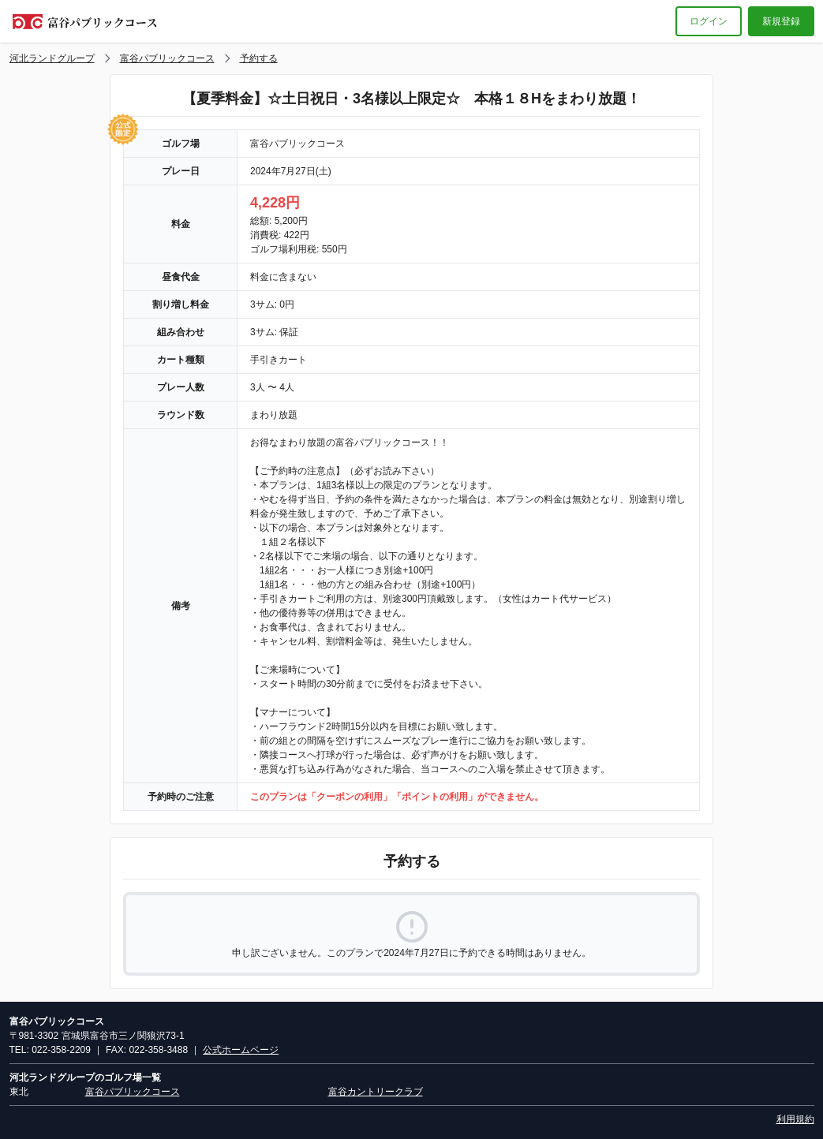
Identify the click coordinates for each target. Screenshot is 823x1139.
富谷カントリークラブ (375, 1091)
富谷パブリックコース (167, 58)
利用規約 (795, 1119)
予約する (259, 58)
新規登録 (781, 21)
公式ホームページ (241, 1049)
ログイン (709, 21)
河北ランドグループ (52, 58)
